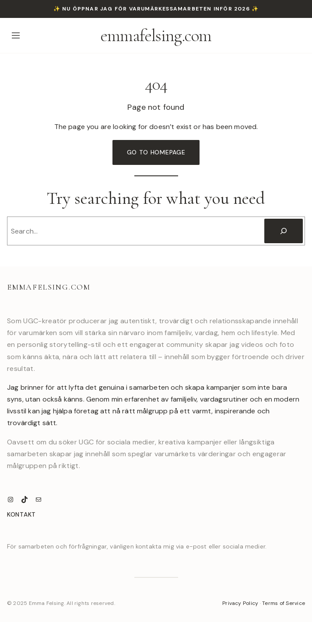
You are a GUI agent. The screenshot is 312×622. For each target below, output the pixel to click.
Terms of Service (283, 603)
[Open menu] (16, 35)
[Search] (283, 231)
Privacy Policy (240, 603)
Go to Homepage (156, 152)
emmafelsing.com (156, 35)
